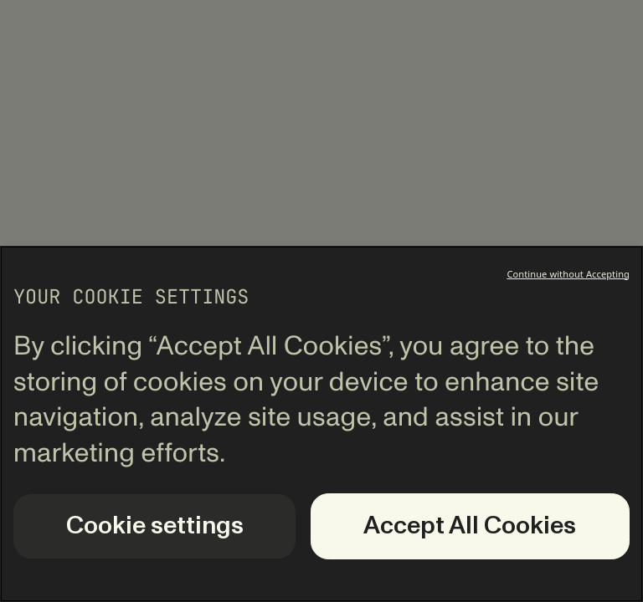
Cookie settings (155, 525)
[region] (321, 424)
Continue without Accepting (568, 274)
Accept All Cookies (469, 525)
